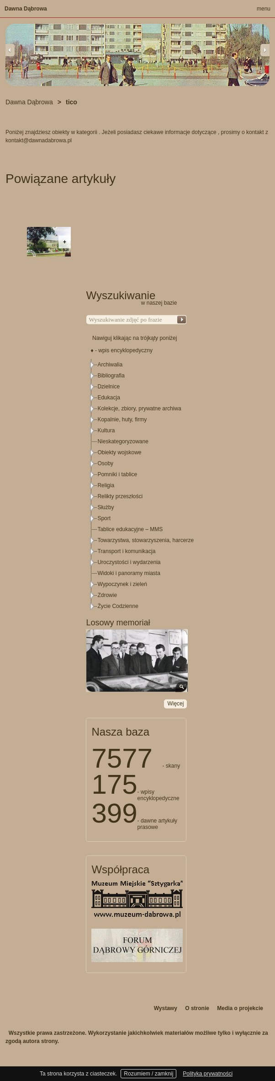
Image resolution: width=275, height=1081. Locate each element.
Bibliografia (110, 375)
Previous (10, 50)
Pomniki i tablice (117, 474)
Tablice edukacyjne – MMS (130, 529)
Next (265, 50)
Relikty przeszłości (120, 496)
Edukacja (108, 397)
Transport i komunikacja (126, 551)
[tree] (136, 485)
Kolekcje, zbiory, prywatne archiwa (139, 408)
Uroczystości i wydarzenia (128, 562)
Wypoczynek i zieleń (122, 584)
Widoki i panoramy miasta (128, 573)
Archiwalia (109, 364)
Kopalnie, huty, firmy (122, 419)
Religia (105, 485)
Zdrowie (107, 595)
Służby (105, 507)
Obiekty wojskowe (119, 452)
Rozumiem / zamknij (148, 1073)
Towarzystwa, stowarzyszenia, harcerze (145, 540)
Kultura (106, 430)
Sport (104, 518)
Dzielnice (108, 386)
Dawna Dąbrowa (26, 8)
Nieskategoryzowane (122, 441)
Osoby (105, 463)
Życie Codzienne (117, 606)
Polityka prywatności (208, 1073)
